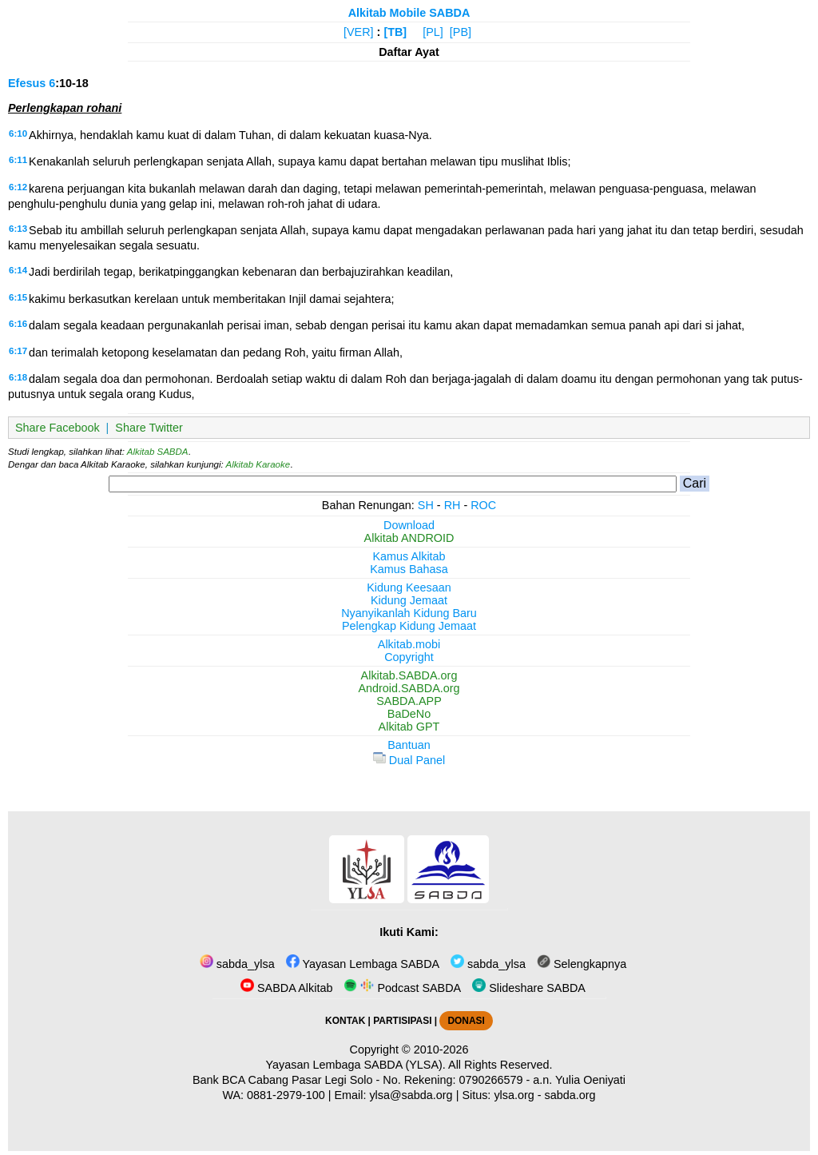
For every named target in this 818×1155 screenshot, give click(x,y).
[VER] (358, 32)
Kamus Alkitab (408, 556)
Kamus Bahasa (409, 569)
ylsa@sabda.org (410, 1095)
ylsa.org (514, 1095)
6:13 (18, 228)
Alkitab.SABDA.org (409, 675)
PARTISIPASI (402, 1020)
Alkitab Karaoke (258, 464)
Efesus (27, 83)
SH (426, 505)
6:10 (18, 133)
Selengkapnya (581, 964)
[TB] (395, 32)
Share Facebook (57, 427)
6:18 (18, 377)
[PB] (460, 32)
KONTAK (345, 1020)
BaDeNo (409, 713)
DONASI (465, 1020)
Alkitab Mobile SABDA (409, 12)
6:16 (18, 324)
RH (452, 505)
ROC (483, 505)
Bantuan (409, 745)
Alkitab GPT (409, 726)
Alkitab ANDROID (409, 538)
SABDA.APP (409, 701)
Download (409, 525)
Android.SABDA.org (408, 688)
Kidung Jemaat (409, 600)
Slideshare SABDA (529, 988)
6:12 (18, 187)
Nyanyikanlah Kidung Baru (409, 613)
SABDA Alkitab (286, 988)
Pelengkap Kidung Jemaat (409, 625)
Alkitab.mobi (409, 644)
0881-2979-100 (286, 1095)
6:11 (18, 160)
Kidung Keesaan (409, 587)
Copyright (409, 657)
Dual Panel (409, 760)
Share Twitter (149, 427)
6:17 (18, 351)
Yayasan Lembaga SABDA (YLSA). (356, 1064)
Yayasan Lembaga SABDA (362, 964)
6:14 (18, 270)
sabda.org (570, 1095)
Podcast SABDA (402, 988)
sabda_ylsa (237, 964)
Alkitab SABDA (158, 451)
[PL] (433, 32)
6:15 (18, 297)
